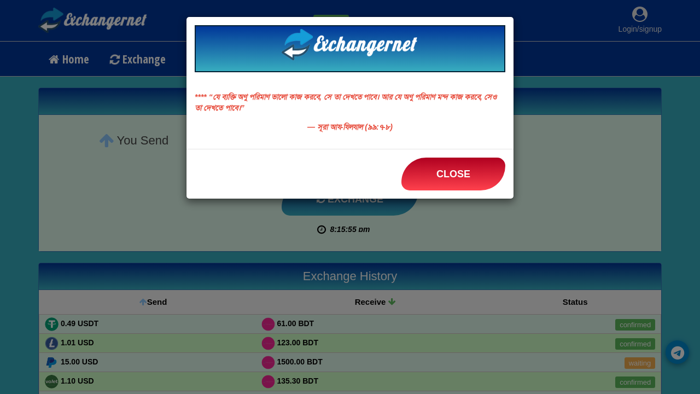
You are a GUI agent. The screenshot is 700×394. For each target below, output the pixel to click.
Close (453, 174)
